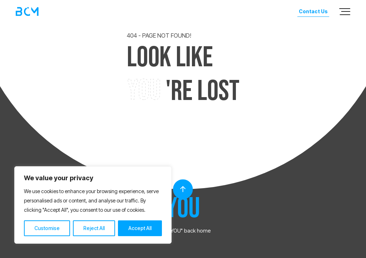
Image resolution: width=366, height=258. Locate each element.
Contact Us (313, 11)
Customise (47, 228)
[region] (93, 205)
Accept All (140, 228)
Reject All (94, 228)
